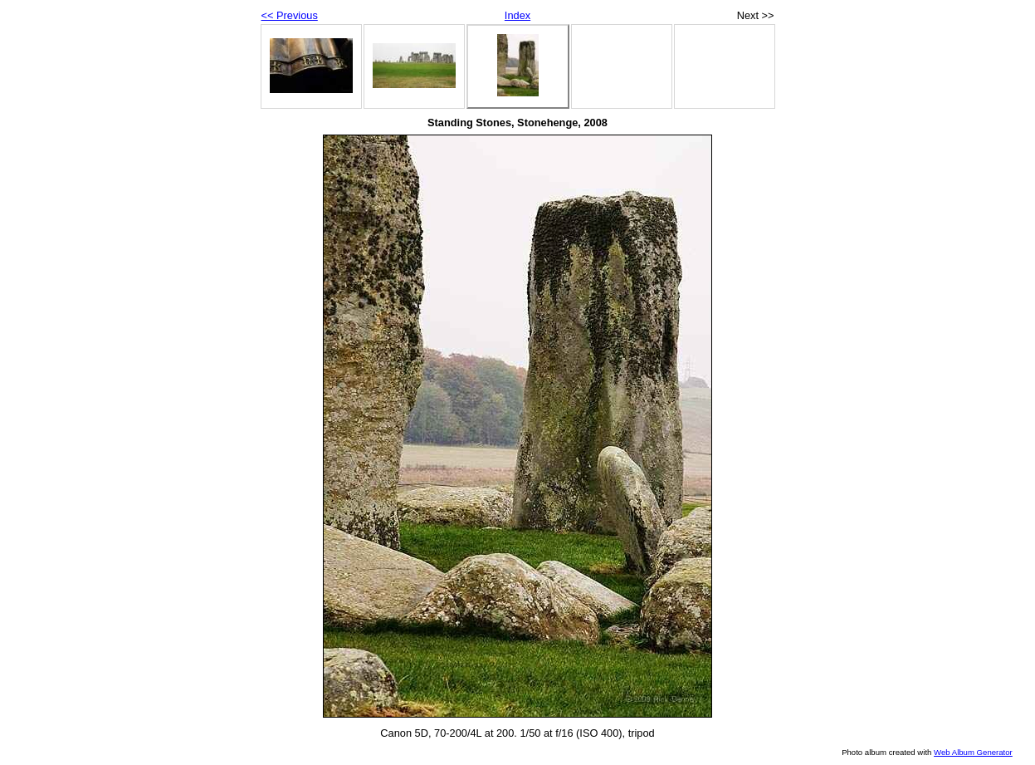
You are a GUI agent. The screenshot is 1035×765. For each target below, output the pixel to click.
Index (517, 15)
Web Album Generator (973, 752)
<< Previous (289, 15)
